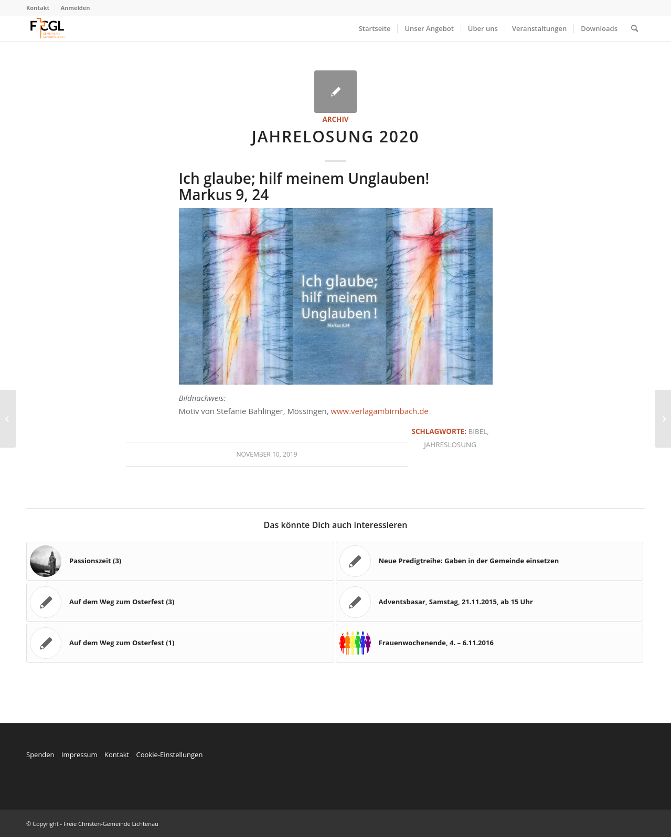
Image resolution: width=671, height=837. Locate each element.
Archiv (335, 119)
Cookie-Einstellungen (169, 754)
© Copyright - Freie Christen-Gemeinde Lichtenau (92, 824)
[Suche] (634, 28)
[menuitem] (40, 8)
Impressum (79, 754)
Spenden (40, 754)
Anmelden (75, 8)
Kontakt (37, 8)
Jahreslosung (450, 444)
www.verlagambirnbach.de (379, 411)
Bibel (477, 431)
